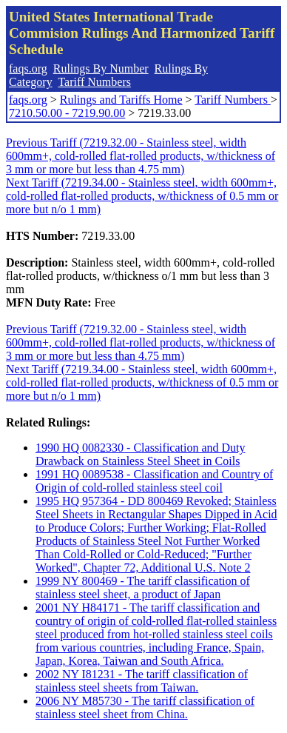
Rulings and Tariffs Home (121, 99)
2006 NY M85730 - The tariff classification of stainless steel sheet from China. (145, 707)
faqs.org (28, 68)
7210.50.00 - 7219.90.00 (67, 113)
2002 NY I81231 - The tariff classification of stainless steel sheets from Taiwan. (142, 681)
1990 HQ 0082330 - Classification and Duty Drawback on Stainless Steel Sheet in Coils (141, 454)
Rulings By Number (101, 68)
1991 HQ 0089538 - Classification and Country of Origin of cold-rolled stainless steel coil (154, 481)
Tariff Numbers (94, 82)
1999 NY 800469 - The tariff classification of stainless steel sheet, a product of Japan (143, 587)
